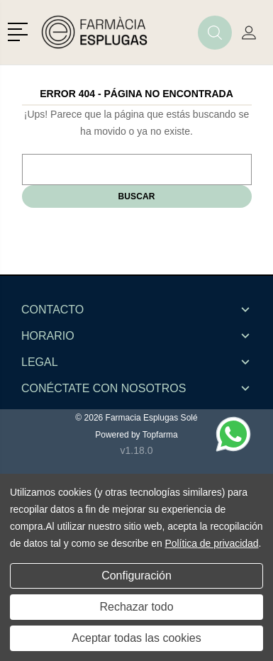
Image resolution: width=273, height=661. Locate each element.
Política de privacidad (211, 543)
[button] (20, 30)
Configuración (136, 576)
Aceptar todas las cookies (136, 638)
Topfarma (160, 435)
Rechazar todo (136, 607)
